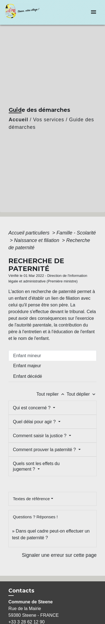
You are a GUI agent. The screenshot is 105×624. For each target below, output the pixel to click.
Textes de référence (31, 498)
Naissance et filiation (37, 240)
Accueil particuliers (29, 233)
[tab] (52, 355)
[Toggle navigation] (94, 12)
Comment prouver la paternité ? (45, 449)
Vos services (48, 119)
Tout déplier (82, 394)
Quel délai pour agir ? (35, 421)
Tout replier (51, 394)
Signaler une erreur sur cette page (59, 555)
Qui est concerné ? (32, 407)
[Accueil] (25, 12)
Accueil (18, 119)
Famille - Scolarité (76, 233)
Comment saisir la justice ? (40, 435)
